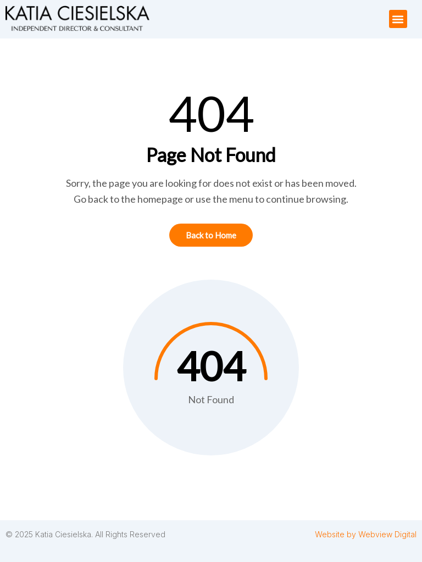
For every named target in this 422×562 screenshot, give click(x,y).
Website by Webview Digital (366, 534)
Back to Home (211, 235)
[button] (398, 19)
